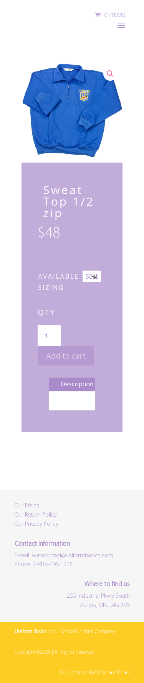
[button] (110, 74)
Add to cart (66, 356)
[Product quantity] (49, 335)
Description (77, 384)
